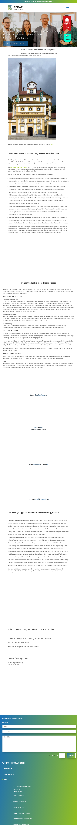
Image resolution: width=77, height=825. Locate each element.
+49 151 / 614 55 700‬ (19, 801)
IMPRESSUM (8, 769)
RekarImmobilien (19, 807)
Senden (71, 755)
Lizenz (52, 144)
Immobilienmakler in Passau (18, 167)
